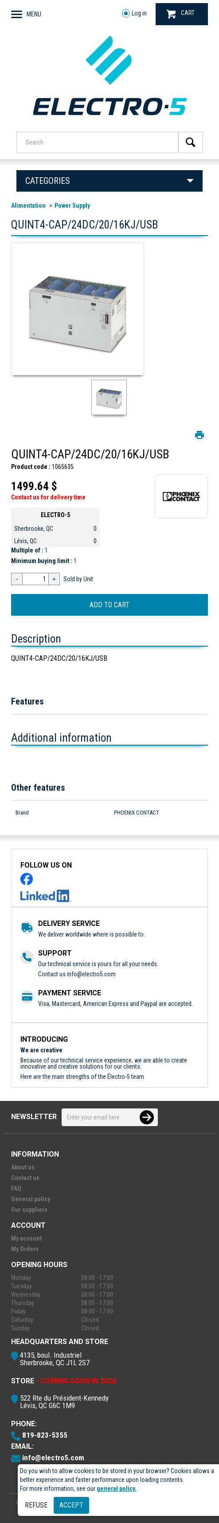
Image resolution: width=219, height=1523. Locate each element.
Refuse (36, 1505)
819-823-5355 (44, 1435)
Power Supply (72, 205)
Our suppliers (29, 1209)
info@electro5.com (91, 974)
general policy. (117, 1488)
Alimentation (28, 205)
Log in (134, 13)
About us (23, 1167)
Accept (71, 1505)
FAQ (16, 1188)
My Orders (25, 1249)
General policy (30, 1199)
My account (26, 1238)
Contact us (25, 1177)
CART (181, 14)
